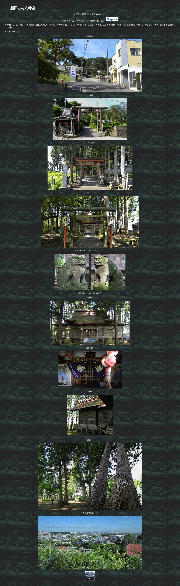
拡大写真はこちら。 (97, 251)
